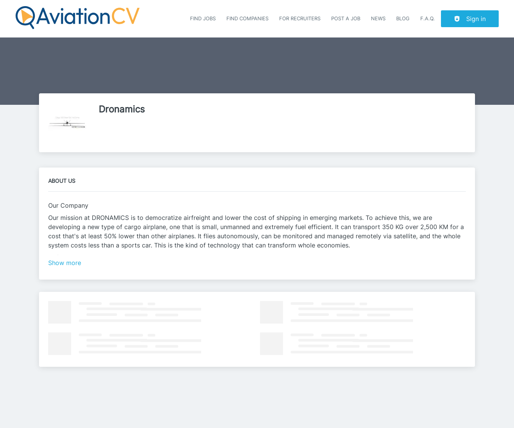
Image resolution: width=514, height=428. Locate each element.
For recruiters (299, 18)
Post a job (345, 18)
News (378, 18)
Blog (403, 18)
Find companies (247, 18)
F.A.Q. (427, 18)
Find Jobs (203, 18)
